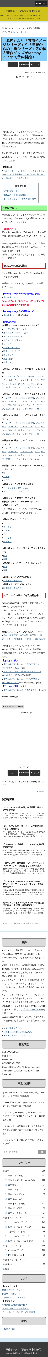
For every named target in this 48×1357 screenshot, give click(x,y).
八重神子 (29, 639)
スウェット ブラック (12, 340)
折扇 (5, 359)
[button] (42, 1152)
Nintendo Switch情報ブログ (14, 1305)
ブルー (6, 476)
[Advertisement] (24, 103)
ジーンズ (7, 344)
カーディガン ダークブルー (15, 333)
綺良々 (21, 384)
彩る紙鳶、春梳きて (12, 581)
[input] (24, 1152)
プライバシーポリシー (18, 32)
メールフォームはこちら (14, 1035)
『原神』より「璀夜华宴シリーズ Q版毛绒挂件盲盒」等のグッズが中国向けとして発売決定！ (23, 1130)
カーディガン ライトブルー (15, 329)
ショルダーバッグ (11, 348)
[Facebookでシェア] (24, 64)
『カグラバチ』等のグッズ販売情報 (18, 1312)
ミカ (37, 387)
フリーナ (7, 376)
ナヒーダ (7, 541)
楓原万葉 (13, 635)
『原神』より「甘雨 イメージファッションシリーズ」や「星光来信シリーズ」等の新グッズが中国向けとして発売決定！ (23, 174)
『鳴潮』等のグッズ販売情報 (15, 1308)
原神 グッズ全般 (9, 707)
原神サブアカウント (11, 1294)
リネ (37, 380)
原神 (20, 707)
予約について (11, 191)
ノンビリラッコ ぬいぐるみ (15, 488)
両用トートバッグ (11, 351)
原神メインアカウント (12, 1290)
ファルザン (28, 387)
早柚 (5, 635)
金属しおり (8, 362)
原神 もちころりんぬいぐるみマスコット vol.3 (24, 690)
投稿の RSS (9, 1329)
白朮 (8, 387)
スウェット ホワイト (12, 336)
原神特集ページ (10, 297)
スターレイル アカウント (13, 1297)
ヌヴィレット (20, 376)
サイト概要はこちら (12, 1028)
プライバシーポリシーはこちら (17, 1032)
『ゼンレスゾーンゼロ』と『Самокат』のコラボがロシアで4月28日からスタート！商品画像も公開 (24, 1116)
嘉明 (5, 559)
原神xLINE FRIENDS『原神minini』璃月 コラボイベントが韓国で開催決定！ (23, 1094)
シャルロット (26, 380)
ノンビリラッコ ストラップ (15, 491)
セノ (5, 523)
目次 (17, 186)
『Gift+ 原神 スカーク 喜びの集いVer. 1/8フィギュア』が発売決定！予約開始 (23, 1104)
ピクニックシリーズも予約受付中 (20, 199)
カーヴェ (16, 387)
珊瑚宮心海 (40, 639)
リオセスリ (13, 380)
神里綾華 (24, 635)
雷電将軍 (18, 639)
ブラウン (7, 480)
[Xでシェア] (13, 64)
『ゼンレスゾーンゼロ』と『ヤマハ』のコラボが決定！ (23, 1142)
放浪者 (31, 376)
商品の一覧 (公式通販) (15, 195)
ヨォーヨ (31, 384)
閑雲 (5, 555)
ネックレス (8, 355)
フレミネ (12, 384)
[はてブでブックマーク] (35, 64)
